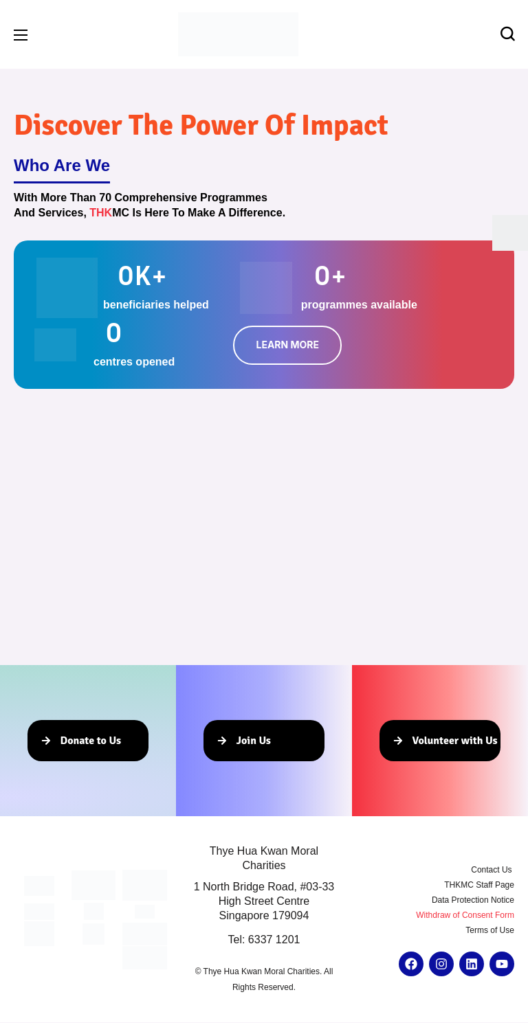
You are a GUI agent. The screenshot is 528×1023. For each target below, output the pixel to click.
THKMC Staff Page (479, 885)
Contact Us (492, 870)
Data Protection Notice (473, 900)
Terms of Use (489, 930)
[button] (507, 34)
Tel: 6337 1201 (264, 939)
